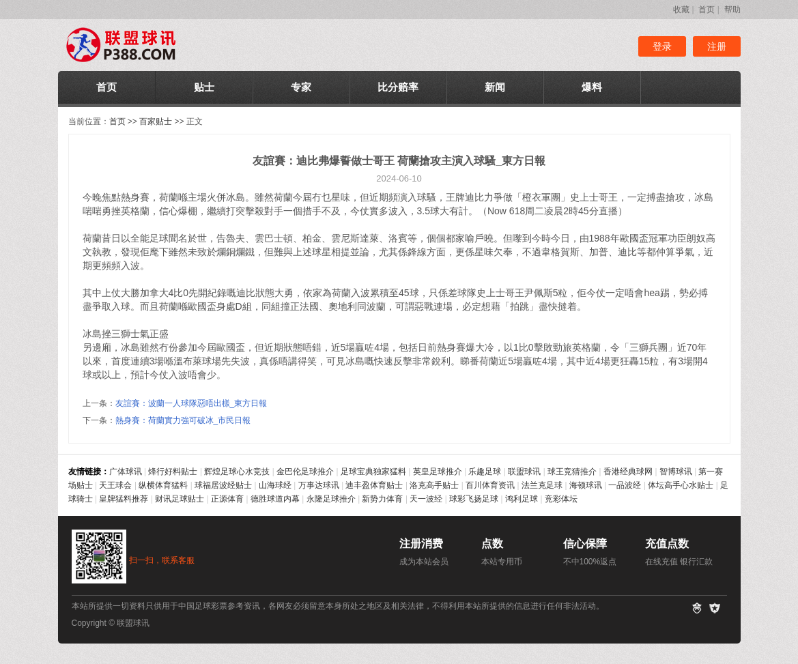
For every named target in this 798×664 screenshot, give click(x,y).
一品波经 (624, 485)
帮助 (732, 9)
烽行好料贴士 (172, 471)
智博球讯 (675, 471)
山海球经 (275, 485)
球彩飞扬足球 (473, 499)
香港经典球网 (628, 471)
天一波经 (426, 499)
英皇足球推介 (437, 471)
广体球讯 (125, 471)
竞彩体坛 (561, 499)
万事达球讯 (318, 485)
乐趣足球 (484, 471)
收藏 (681, 9)
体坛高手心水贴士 (680, 485)
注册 (716, 46)
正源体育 (227, 499)
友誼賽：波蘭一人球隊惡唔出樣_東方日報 (191, 403)
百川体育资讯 (490, 485)
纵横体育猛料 (163, 485)
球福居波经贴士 (223, 485)
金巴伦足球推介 (305, 471)
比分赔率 (397, 87)
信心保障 (585, 543)
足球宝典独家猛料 (373, 471)
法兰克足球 (542, 485)
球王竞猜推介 (572, 471)
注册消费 (421, 543)
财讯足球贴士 (179, 499)
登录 (662, 46)
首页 (706, 9)
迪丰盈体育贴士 (374, 485)
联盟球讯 (524, 471)
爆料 (592, 87)
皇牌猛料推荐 (123, 499)
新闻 (495, 87)
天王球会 (115, 485)
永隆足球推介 (331, 499)
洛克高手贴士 (434, 485)
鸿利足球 (521, 499)
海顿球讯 (585, 485)
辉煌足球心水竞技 (237, 471)
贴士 (204, 87)
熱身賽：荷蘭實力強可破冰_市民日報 (183, 420)
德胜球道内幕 (275, 499)
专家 (301, 87)
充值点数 (667, 543)
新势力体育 (382, 499)
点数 (492, 543)
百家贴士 (155, 121)
